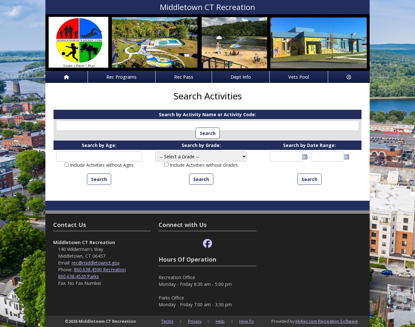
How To (246, 321)
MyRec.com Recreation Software (326, 321)
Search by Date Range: (309, 145)
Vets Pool (298, 77)
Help (220, 321)
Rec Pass (183, 77)
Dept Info (241, 77)
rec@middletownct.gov (96, 263)
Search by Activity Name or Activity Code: (207, 114)
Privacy (194, 321)
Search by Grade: (201, 145)
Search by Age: (99, 145)
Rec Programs (121, 77)
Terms (167, 321)
